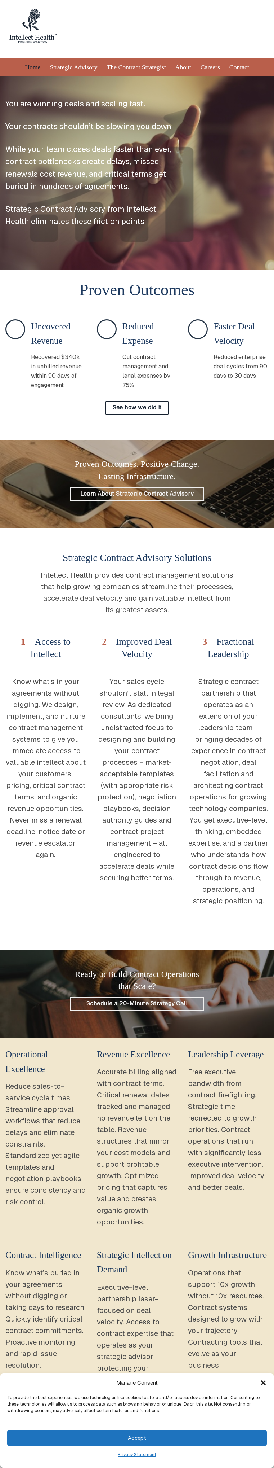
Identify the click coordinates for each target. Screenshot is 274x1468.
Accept (137, 1437)
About (183, 69)
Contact (240, 69)
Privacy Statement (137, 1455)
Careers (210, 69)
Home (32, 69)
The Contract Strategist (136, 69)
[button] (263, 1382)
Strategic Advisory (73, 69)
